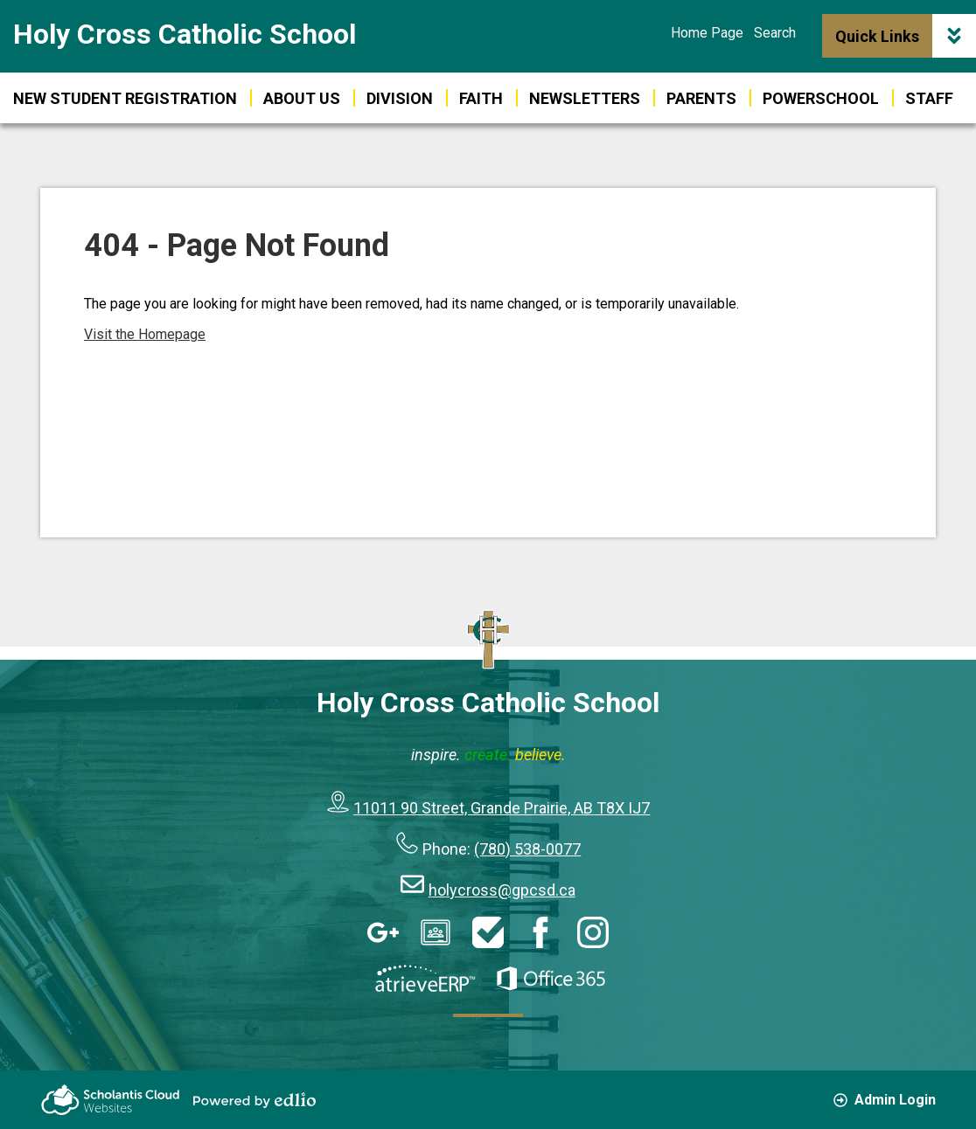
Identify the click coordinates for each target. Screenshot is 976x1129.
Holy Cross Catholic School (184, 34)
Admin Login (884, 1099)
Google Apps (383, 932)
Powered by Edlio (254, 1100)
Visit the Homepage (145, 334)
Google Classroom (435, 932)
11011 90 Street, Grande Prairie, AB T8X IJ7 (501, 808)
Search (775, 32)
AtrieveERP (425, 978)
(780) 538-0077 (527, 849)
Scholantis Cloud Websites (110, 1099)
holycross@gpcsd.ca (502, 890)
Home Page (707, 32)
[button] (820, 98)
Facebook (540, 932)
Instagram (592, 932)
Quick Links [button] (905, 36)
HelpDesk (488, 932)
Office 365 (551, 978)
